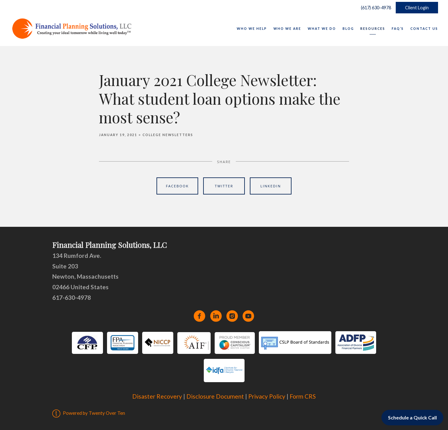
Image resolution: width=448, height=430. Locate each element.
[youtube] (248, 316)
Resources (372, 28)
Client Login (417, 7)
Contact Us (424, 28)
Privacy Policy (266, 396)
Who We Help (252, 28)
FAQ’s (398, 28)
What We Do (322, 28)
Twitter (224, 186)
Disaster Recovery (157, 396)
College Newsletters (167, 135)
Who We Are (287, 28)
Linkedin (270, 186)
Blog (348, 28)
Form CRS (303, 396)
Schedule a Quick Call (412, 417)
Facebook (177, 186)
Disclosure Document (215, 396)
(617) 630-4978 (374, 7)
